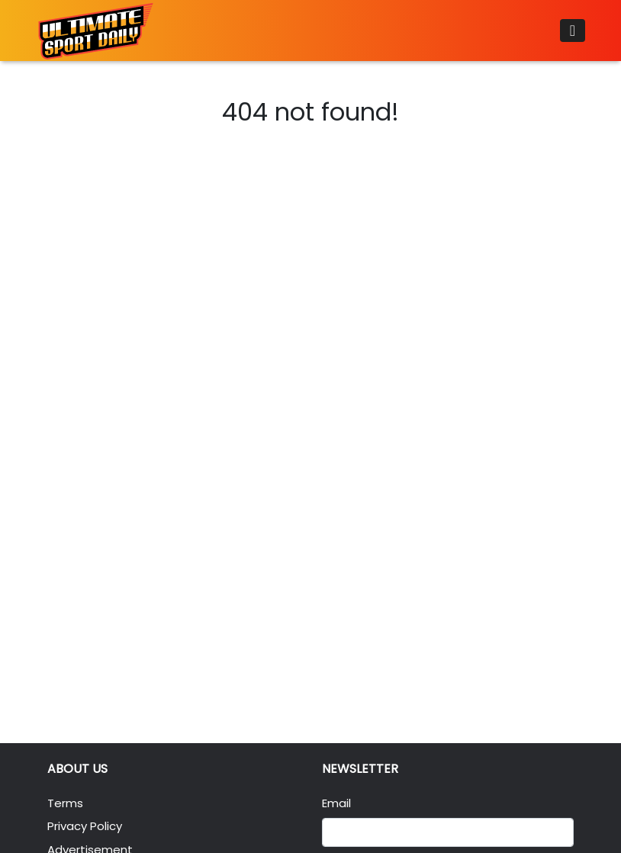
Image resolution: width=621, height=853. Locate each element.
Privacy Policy (84, 826)
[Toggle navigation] (572, 30)
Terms (65, 803)
